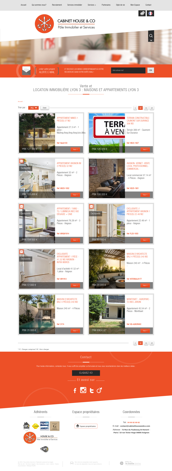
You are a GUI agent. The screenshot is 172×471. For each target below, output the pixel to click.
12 (152, 108)
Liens (47, 464)
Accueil (23, 5)
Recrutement (57, 5)
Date (44, 108)
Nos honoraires (41, 464)
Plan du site (21, 464)
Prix (34, 108)
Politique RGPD (31, 466)
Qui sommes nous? (39, 5)
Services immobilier (74, 5)
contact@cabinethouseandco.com (135, 426)
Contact (148, 5)
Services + (92, 5)
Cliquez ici (86, 373)
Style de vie (120, 5)
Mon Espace (135, 5)
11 (146, 108)
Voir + (75, 149)
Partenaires (106, 5)
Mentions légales (31, 464)
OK (150, 70)
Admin (52, 464)
